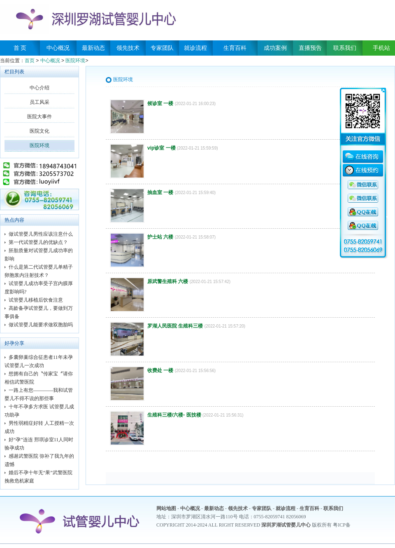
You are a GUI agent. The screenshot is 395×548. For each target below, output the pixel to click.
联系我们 (344, 48)
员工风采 (39, 102)
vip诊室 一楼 (161, 148)
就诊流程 (195, 48)
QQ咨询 (362, 185)
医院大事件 (39, 116)
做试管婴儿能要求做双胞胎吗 (41, 325)
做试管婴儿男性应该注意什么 (41, 234)
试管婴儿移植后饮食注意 (36, 300)
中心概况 (58, 48)
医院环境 (75, 60)
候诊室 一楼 (160, 103)
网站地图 (166, 508)
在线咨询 (362, 158)
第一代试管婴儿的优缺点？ (38, 242)
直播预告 (310, 48)
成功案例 (275, 48)
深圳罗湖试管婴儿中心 (286, 525)
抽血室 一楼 (160, 192)
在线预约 (362, 171)
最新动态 (93, 48)
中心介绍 (39, 88)
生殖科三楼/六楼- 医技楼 (174, 415)
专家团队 (162, 48)
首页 (30, 60)
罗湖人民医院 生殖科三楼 (175, 326)
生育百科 (234, 48)
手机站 (378, 48)
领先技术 (127, 48)
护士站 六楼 (160, 237)
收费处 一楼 (160, 370)
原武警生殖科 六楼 (167, 281)
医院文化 (39, 131)
